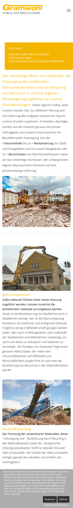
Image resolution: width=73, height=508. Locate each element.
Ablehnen (63, 499)
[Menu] (69, 10)
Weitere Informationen (56, 504)
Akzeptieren (50, 499)
